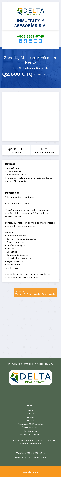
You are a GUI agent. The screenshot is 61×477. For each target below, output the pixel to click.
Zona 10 (17, 68)
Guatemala (29, 68)
